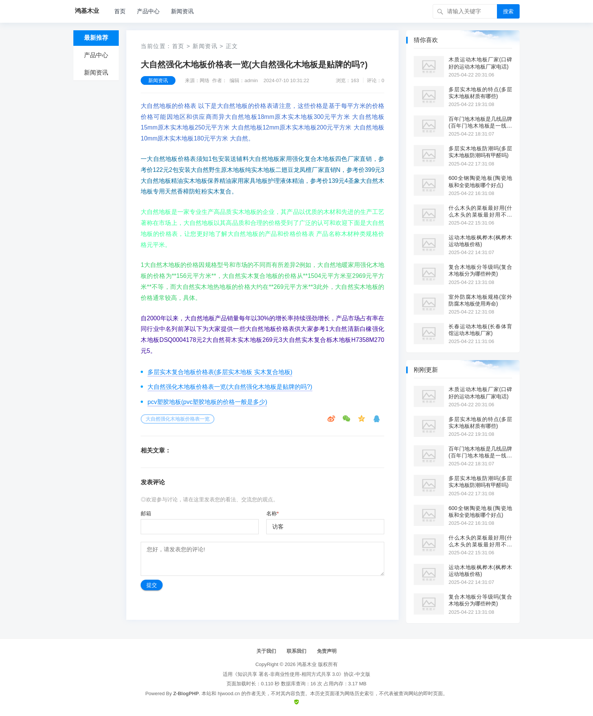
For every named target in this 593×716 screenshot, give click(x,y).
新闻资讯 (182, 11)
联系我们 (296, 651)
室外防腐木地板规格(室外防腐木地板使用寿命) (480, 300)
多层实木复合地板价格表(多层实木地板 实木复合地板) (219, 372)
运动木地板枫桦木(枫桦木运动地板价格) (480, 240)
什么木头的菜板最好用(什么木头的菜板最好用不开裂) (480, 211)
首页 (120, 11)
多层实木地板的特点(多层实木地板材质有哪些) (480, 92)
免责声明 (327, 651)
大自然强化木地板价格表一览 (178, 419)
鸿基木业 (307, 664)
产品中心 (148, 11)
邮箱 (146, 513)
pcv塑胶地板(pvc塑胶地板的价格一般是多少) (207, 402)
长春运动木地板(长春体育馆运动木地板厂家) (480, 329)
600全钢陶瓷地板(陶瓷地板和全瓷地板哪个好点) (480, 181)
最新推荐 (96, 37)
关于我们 (266, 651)
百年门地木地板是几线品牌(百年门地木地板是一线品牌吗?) (480, 122)
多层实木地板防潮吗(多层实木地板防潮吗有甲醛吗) (480, 151)
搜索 (508, 11)
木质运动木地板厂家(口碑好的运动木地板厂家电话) (480, 62)
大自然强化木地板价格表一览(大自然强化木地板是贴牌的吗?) (229, 387)
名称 (272, 513)
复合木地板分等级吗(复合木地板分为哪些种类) (480, 270)
